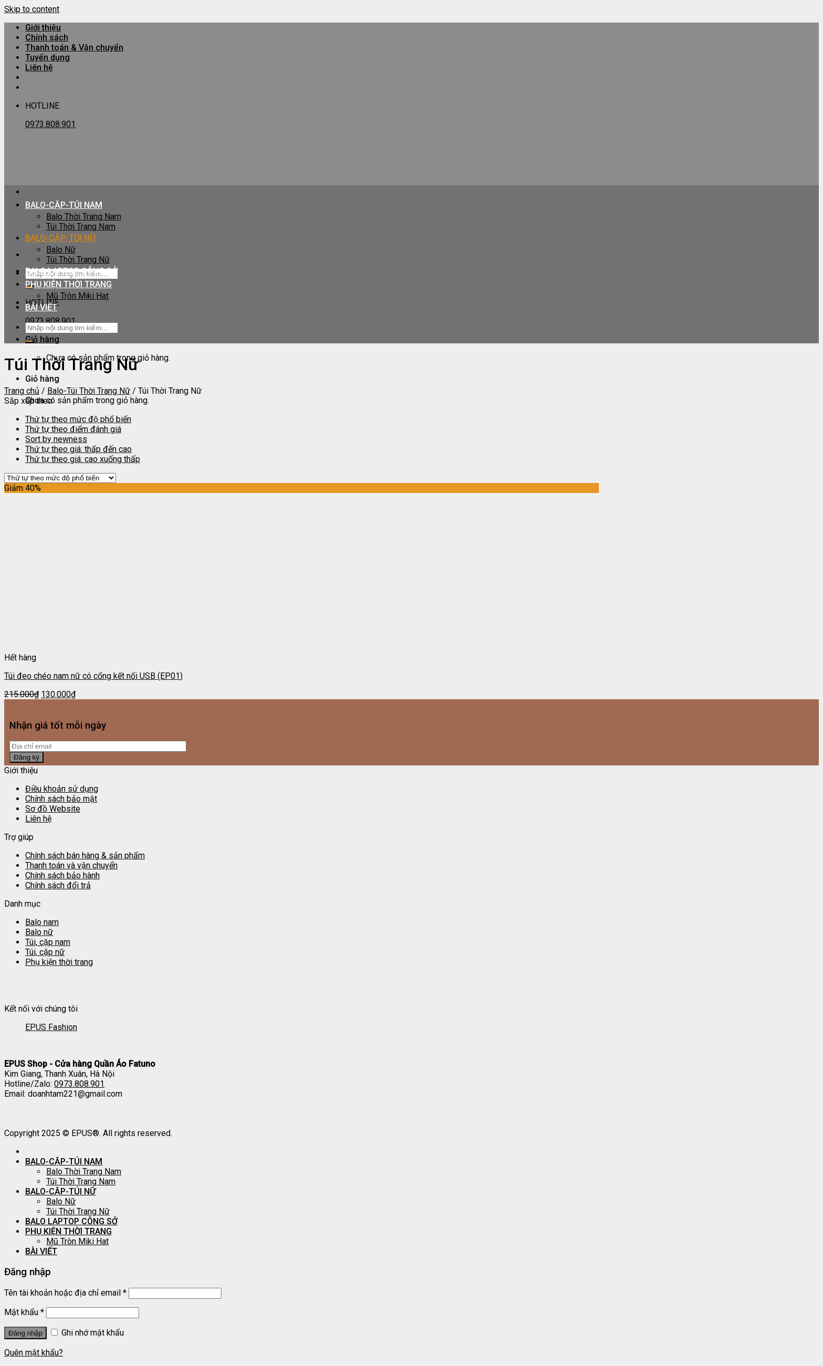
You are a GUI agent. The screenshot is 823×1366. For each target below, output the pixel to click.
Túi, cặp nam (47, 942)
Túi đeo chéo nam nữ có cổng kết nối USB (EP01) (93, 676)
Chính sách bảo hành (62, 875)
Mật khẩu (24, 1312)
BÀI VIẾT (41, 307)
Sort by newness (56, 439)
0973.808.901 (50, 124)
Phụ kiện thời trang (59, 962)
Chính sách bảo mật (61, 799)
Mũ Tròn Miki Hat (77, 296)
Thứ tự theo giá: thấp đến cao (78, 449)
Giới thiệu (43, 28)
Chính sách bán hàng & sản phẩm (85, 855)
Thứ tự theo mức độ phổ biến (78, 419)
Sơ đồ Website (52, 809)
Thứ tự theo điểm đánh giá (73, 429)
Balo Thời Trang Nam (83, 217)
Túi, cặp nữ (45, 952)
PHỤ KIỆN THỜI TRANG (68, 284)
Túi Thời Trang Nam (80, 227)
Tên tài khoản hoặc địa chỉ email (65, 1293)
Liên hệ (39, 67)
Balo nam (42, 922)
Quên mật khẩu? (33, 1353)
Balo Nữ (61, 250)
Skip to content (31, 9)
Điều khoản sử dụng (61, 789)
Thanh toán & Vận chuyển (74, 47)
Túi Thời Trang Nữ (78, 260)
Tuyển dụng (47, 57)
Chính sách (46, 38)
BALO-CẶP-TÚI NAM (63, 205)
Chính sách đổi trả (58, 885)
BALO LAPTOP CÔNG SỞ (71, 271)
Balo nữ (39, 932)
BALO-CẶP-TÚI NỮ (60, 238)
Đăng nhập (25, 1333)
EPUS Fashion (51, 1027)
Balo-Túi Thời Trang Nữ (88, 391)
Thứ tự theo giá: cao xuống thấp (82, 459)
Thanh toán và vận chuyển (71, 865)
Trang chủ (21, 391)
